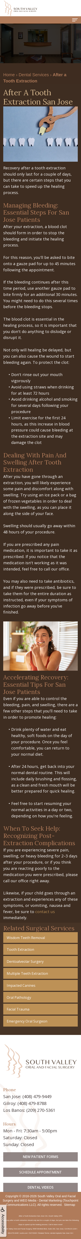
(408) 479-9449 (36, 1096)
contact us (45, 911)
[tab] (40, 937)
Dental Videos (41, 1199)
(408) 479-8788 (31, 1103)
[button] (40, 937)
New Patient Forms (40, 1168)
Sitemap (69, 1204)
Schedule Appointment (40, 1183)
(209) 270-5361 (40, 1110)
